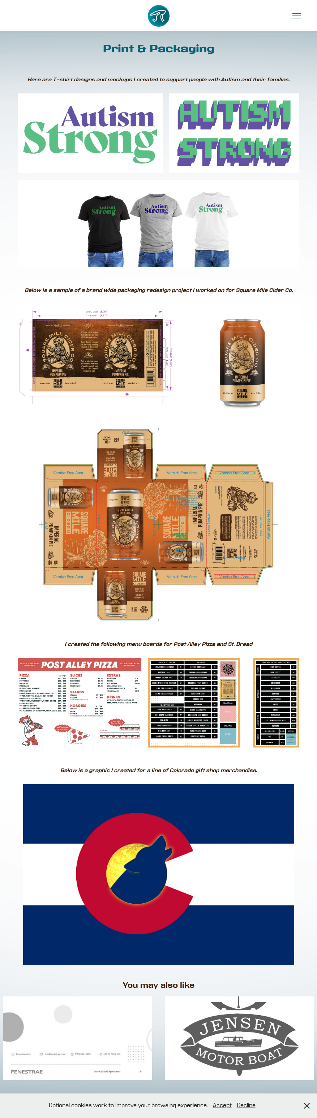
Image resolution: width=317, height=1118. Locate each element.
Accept (222, 1105)
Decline (246, 1105)
